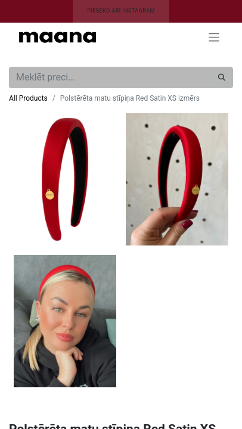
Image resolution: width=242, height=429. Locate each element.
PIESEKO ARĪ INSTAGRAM (121, 11)
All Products (28, 98)
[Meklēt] (221, 77)
